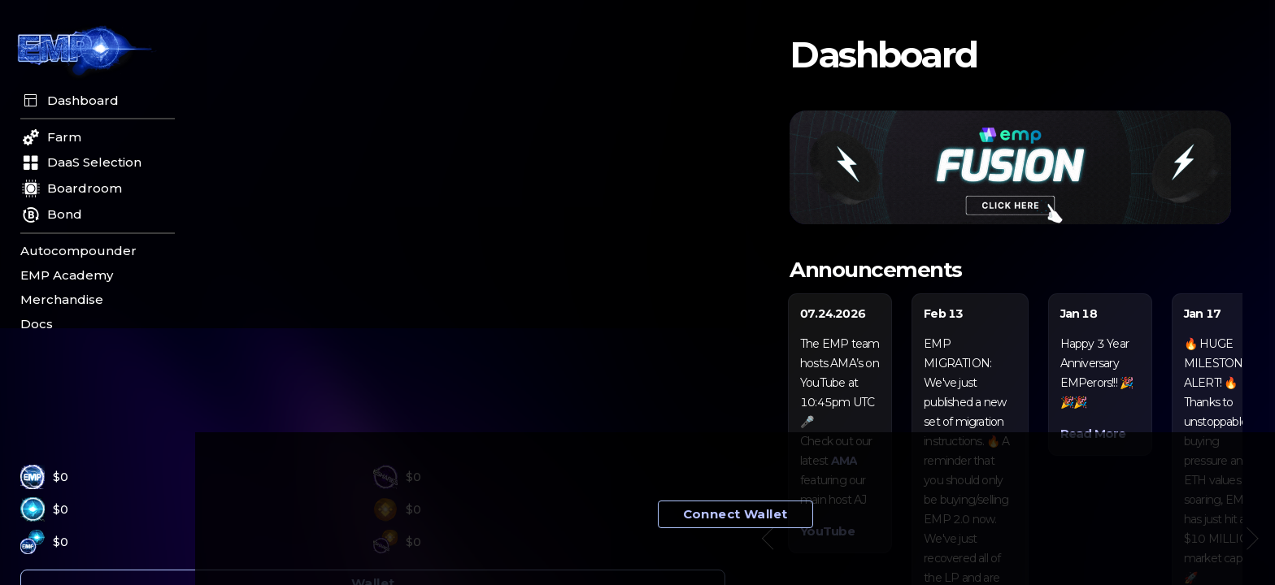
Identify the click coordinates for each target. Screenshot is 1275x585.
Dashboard (69, 100)
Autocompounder (78, 251)
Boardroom (71, 188)
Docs (36, 324)
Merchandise (61, 299)
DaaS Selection (80, 162)
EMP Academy (66, 275)
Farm (50, 137)
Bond (51, 215)
